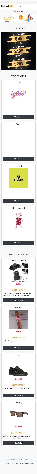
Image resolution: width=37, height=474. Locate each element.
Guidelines (10, 463)
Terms (16, 463)
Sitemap (26, 463)
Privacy (21, 463)
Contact (32, 463)
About (4, 463)
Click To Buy (18, 117)
